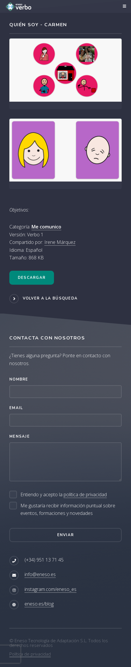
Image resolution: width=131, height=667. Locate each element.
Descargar (32, 277)
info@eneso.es (40, 574)
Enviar (65, 535)
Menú (123, 6)
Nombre (18, 379)
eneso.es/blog (39, 604)
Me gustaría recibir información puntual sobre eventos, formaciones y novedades (67, 509)
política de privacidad (85, 494)
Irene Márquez (60, 242)
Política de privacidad (30, 654)
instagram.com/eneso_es (50, 589)
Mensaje (19, 436)
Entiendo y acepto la (63, 494)
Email (16, 408)
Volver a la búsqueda (50, 298)
